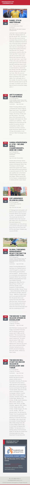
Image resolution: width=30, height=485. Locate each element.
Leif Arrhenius (13, 204)
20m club (14, 207)
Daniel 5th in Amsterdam (15, 21)
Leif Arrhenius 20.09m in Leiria (16, 199)
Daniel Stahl (13, 26)
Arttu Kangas (13, 100)
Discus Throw (19, 26)
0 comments (12, 27)
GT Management (14, 24)
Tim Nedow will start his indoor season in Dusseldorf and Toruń (17, 364)
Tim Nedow (17, 323)
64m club (14, 29)
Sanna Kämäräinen (14, 154)
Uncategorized (17, 102)
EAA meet (19, 29)
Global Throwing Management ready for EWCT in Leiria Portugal (17, 252)
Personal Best (20, 158)
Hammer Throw (20, 258)
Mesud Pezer (22, 259)
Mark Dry (16, 259)
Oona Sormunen (16, 101)
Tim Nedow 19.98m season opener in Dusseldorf (17, 318)
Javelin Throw (20, 100)
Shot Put (22, 101)
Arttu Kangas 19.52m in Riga (15, 96)
